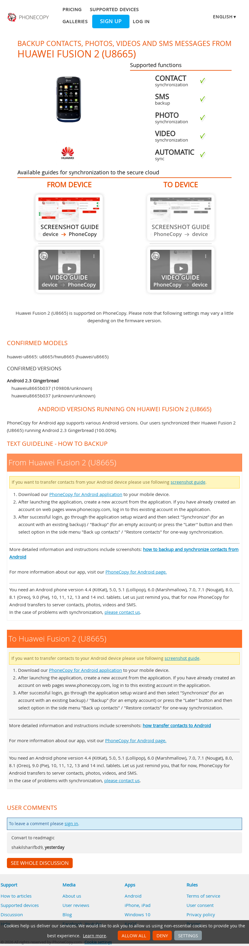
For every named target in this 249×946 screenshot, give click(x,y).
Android (133, 896)
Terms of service (203, 896)
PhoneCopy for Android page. (136, 572)
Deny (162, 935)
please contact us (122, 612)
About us (71, 896)
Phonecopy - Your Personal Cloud (28, 17)
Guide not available (69, 270)
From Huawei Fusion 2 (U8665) (69, 217)
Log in (141, 21)
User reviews (75, 905)
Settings (188, 935)
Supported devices (114, 9)
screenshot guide (188, 482)
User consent (200, 905)
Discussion (12, 914)
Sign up (111, 21)
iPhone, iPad (137, 905)
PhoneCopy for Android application (85, 494)
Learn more (94, 935)
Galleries (74, 21)
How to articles (16, 896)
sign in (71, 823)
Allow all (134, 935)
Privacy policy (201, 914)
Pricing (72, 9)
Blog (67, 914)
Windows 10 (137, 914)
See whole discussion (40, 863)
